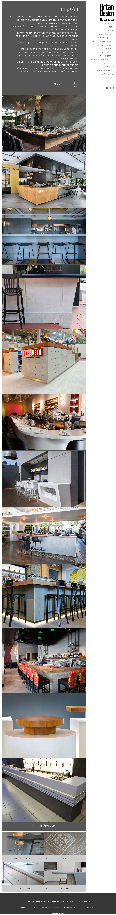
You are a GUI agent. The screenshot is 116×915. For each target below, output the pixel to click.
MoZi (62, 914)
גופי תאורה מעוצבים (43, 901)
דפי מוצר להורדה (106, 74)
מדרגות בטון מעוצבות (82, 901)
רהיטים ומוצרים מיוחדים (100, 59)
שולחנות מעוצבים (58, 901)
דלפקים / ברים (104, 56)
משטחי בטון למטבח (102, 45)
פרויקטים (110, 67)
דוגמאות (107, 63)
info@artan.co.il (91, 907)
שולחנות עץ (30, 901)
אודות (111, 27)
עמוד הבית (109, 23)
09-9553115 (61, 907)
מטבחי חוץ (69, 901)
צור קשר (110, 78)
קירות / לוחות (105, 34)
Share (57, 84)
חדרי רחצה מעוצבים (102, 41)
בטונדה (111, 31)
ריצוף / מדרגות (104, 38)
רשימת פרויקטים (104, 70)
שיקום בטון (106, 52)
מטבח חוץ (107, 49)
